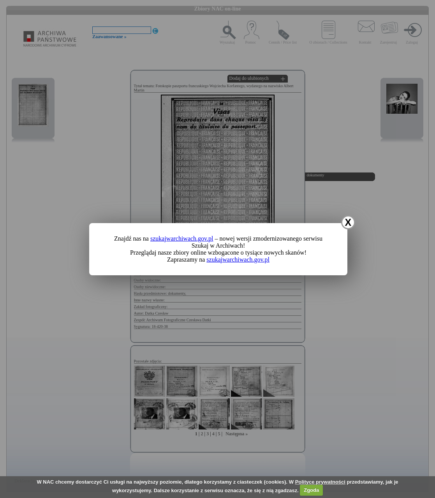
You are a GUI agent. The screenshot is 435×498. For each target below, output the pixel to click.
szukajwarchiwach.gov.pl (181, 238)
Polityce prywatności (320, 482)
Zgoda (311, 490)
